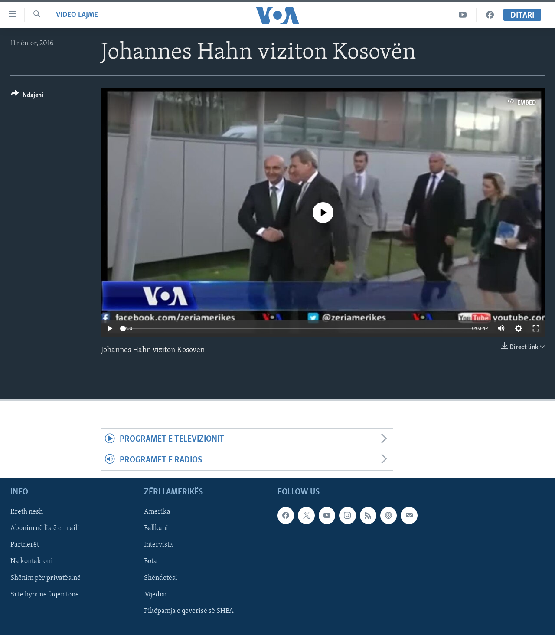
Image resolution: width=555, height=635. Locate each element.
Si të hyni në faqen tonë (44, 594)
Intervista (158, 545)
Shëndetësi (160, 578)
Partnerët (24, 545)
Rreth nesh (26, 511)
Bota (150, 561)
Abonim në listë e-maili (44, 528)
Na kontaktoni (31, 561)
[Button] (27, 96)
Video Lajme (77, 15)
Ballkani (156, 528)
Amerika (157, 511)
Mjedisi (155, 594)
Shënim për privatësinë (45, 578)
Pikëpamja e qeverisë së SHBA (189, 611)
